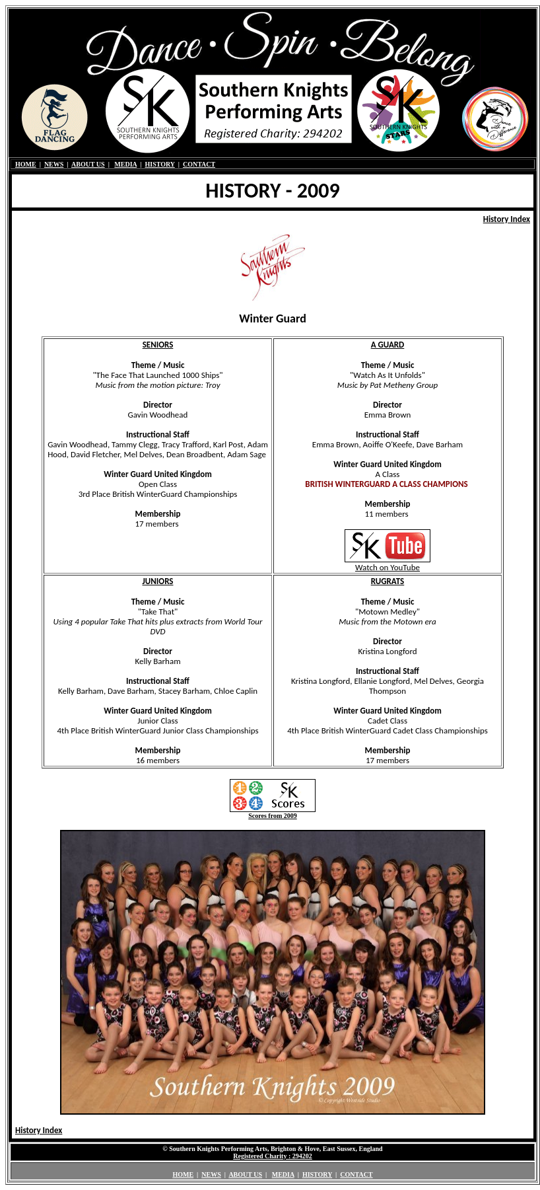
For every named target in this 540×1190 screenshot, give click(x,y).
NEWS (53, 164)
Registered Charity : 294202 (272, 1156)
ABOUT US (88, 164)
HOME (25, 164)
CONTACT (199, 164)
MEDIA (125, 164)
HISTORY (159, 164)
